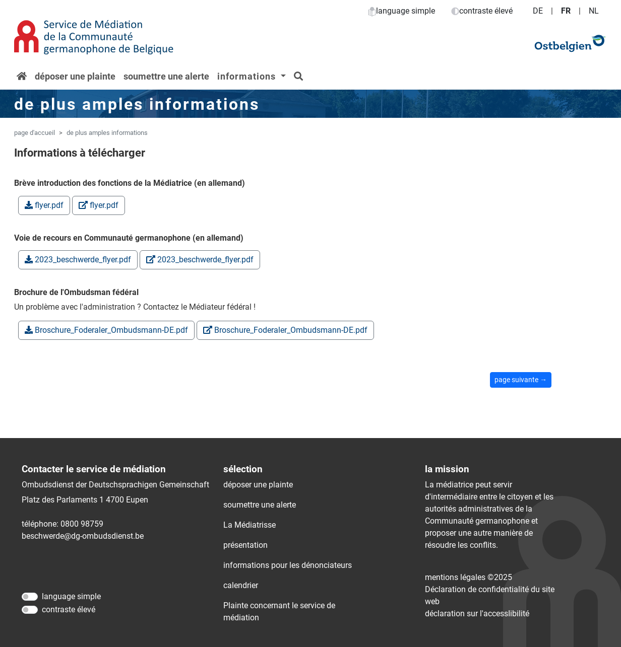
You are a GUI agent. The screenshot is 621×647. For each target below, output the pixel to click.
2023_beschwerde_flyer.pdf (78, 259)
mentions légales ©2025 (468, 577)
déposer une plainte (75, 76)
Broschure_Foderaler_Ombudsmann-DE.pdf (106, 330)
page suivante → (520, 380)
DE (538, 11)
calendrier (240, 585)
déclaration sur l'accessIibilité (477, 613)
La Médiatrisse (249, 525)
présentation (245, 545)
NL (594, 11)
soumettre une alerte (166, 76)
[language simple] (30, 597)
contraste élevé (482, 11)
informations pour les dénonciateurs (287, 565)
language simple (401, 11)
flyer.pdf (44, 205)
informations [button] (247, 76)
